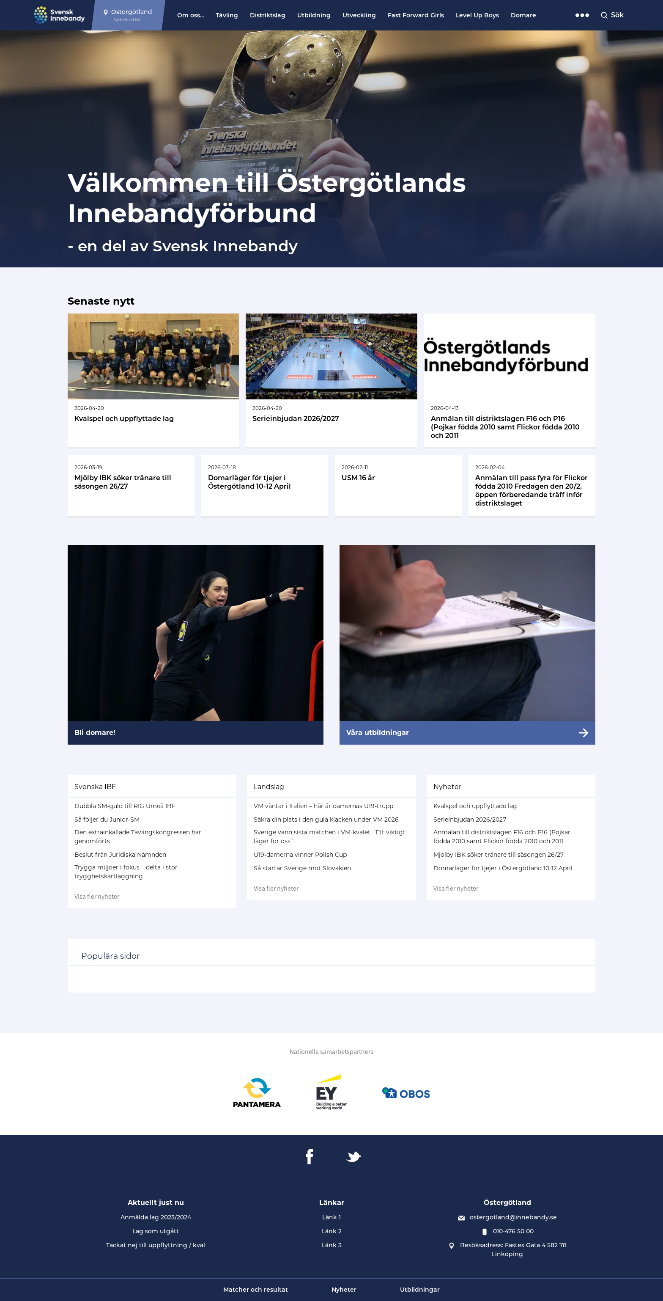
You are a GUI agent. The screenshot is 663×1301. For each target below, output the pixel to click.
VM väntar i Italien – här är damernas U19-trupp (323, 806)
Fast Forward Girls (416, 15)
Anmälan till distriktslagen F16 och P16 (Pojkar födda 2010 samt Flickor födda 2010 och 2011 (501, 836)
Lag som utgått (155, 1231)
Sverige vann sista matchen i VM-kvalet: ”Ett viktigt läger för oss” (329, 836)
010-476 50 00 (513, 1231)
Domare (523, 15)
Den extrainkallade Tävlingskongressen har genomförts (137, 836)
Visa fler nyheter (96, 896)
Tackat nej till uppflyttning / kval (155, 1245)
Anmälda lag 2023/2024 (156, 1217)
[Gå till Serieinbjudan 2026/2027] (331, 380)
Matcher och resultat (255, 1289)
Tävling (227, 15)
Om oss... (190, 15)
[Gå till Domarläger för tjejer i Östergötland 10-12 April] (264, 485)
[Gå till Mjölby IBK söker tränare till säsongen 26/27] (131, 485)
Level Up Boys (477, 15)
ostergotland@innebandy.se (513, 1217)
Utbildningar (420, 1289)
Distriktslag (267, 15)
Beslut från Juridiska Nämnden (120, 854)
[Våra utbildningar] (467, 645)
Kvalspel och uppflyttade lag (475, 806)
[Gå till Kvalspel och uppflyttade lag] (153, 380)
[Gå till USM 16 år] (398, 485)
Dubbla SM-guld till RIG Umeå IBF (124, 806)
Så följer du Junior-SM (107, 819)
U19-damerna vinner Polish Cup (300, 854)
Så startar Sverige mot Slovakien (302, 868)
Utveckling (359, 15)
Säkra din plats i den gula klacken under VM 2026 (326, 819)
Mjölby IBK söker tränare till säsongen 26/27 (498, 854)
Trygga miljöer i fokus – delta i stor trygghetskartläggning (126, 872)
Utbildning (314, 15)
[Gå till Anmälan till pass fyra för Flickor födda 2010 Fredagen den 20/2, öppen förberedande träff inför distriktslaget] (531, 485)
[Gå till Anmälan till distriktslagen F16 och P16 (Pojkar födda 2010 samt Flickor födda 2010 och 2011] (509, 380)
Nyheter (344, 1289)
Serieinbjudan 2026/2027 (469, 819)
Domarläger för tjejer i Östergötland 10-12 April (503, 868)
